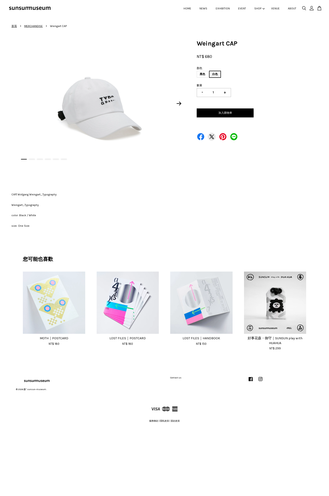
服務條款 (153, 421)
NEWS (203, 8)
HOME (187, 8)
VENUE (275, 8)
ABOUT (292, 8)
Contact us (175, 377)
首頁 (14, 26)
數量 (199, 85)
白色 (215, 74)
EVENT (242, 8)
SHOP (259, 8)
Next (179, 103)
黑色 (202, 74)
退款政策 (175, 421)
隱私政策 (164, 421)
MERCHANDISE (33, 26)
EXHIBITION (223, 8)
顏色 (199, 68)
